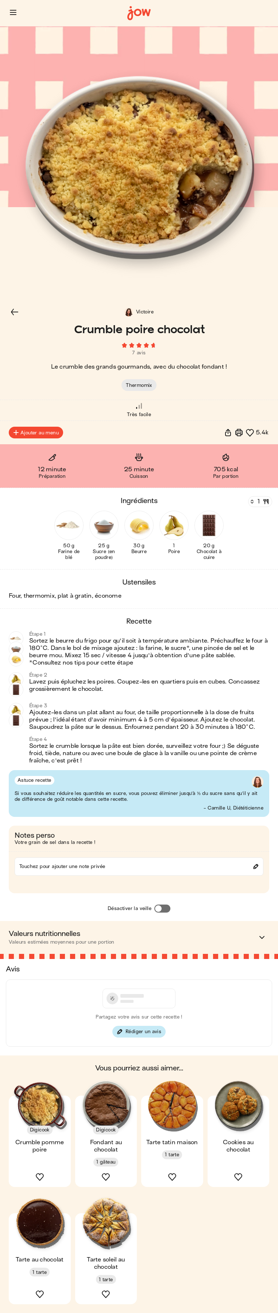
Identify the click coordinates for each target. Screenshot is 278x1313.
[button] (13, 12)
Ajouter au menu (36, 432)
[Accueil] (139, 13)
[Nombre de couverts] (259, 501)
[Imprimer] (239, 432)
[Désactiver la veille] (162, 909)
